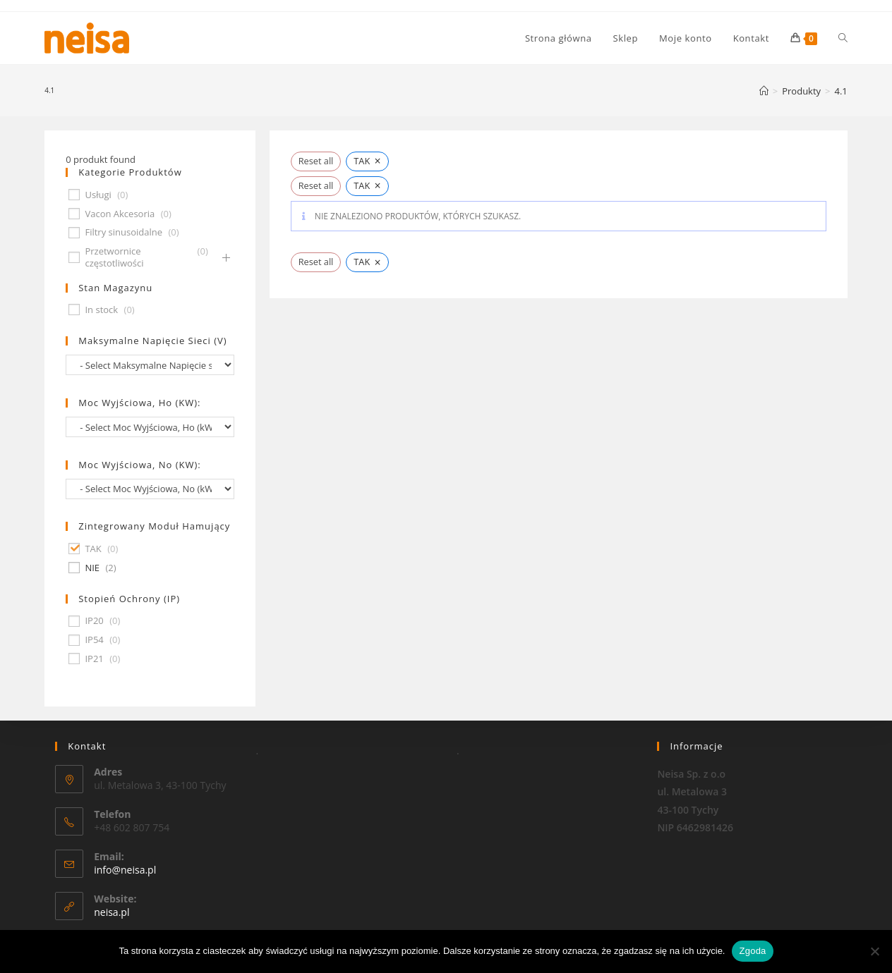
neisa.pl (111, 912)
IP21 (94, 659)
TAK (93, 549)
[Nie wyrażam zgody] (874, 951)
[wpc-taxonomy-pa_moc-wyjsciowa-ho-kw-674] (150, 427)
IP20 (94, 621)
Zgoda (752, 951)
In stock (101, 310)
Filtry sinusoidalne (123, 232)
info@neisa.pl (125, 869)
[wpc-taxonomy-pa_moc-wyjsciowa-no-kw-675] (150, 489)
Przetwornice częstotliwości (114, 257)
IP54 (94, 640)
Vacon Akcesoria (120, 214)
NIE (92, 568)
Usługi (98, 195)
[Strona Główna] (764, 91)
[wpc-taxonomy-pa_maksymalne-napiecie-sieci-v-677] (150, 365)
